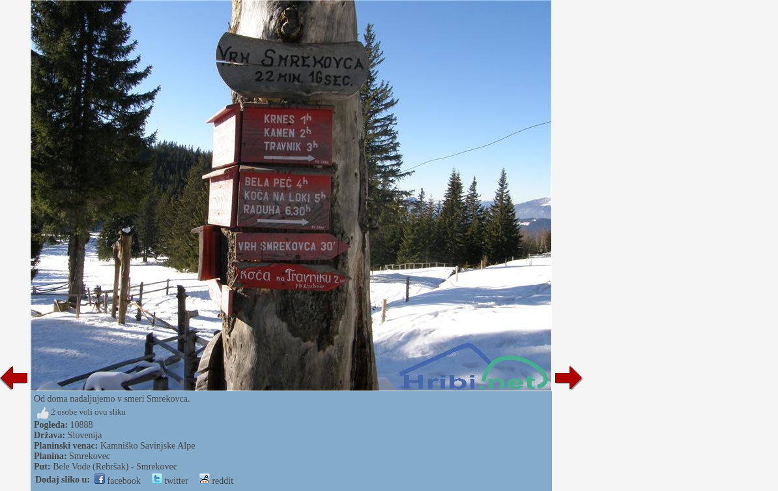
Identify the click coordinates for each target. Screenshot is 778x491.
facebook (117, 481)
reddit (216, 481)
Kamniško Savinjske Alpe (147, 446)
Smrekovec (89, 456)
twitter (170, 481)
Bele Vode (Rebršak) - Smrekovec (115, 466)
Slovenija (85, 435)
